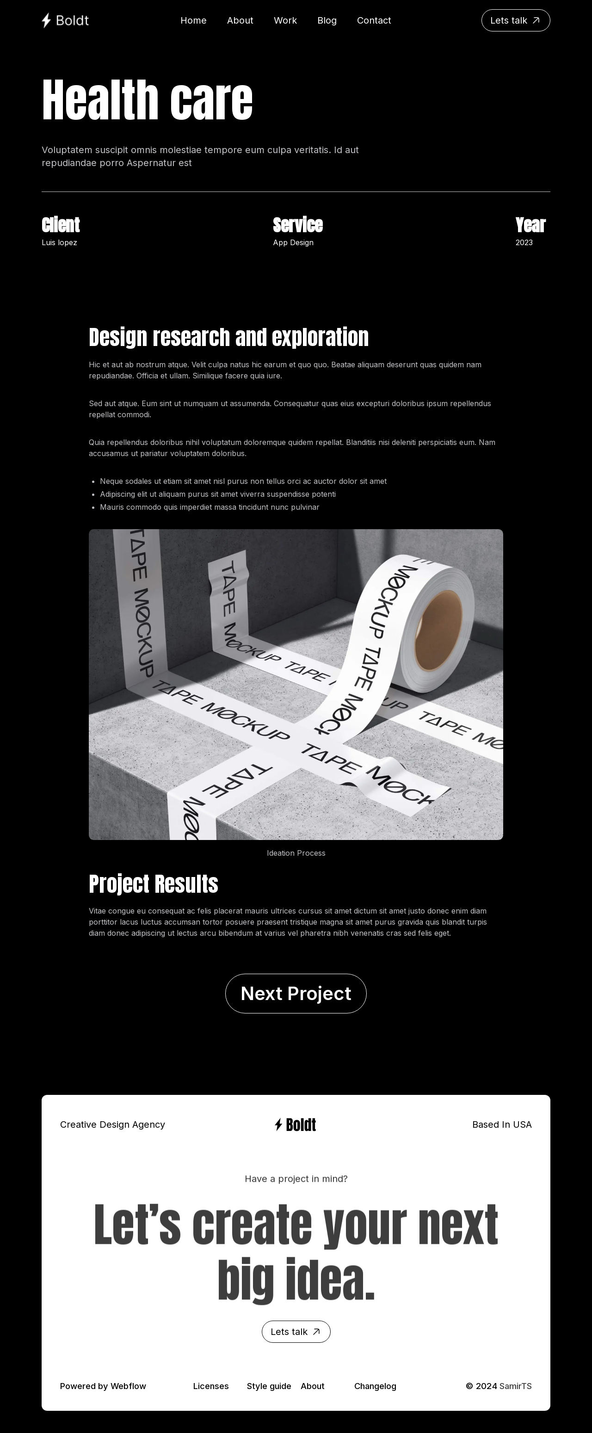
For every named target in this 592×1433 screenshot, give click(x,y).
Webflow (128, 1386)
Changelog (375, 1386)
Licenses (211, 1386)
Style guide (269, 1386)
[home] (66, 20)
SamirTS (516, 1386)
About (313, 1386)
